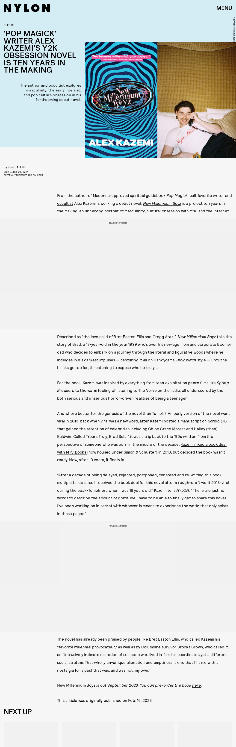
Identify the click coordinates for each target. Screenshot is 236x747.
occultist (65, 203)
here (196, 685)
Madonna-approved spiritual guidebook (129, 195)
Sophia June (17, 167)
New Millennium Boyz (162, 203)
